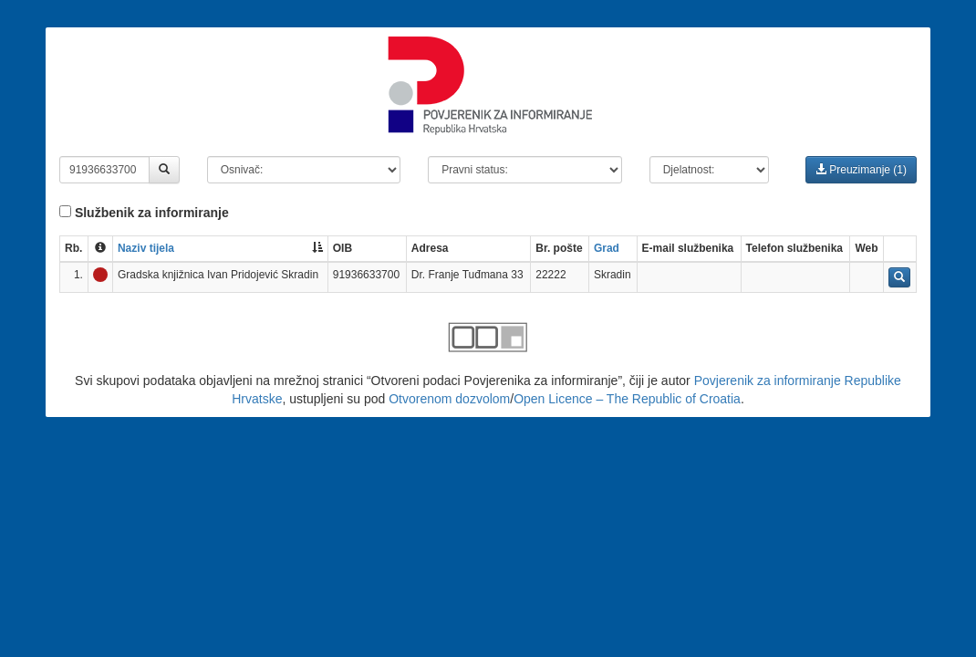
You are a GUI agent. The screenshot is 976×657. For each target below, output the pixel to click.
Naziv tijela (146, 248)
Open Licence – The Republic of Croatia (627, 398)
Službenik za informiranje (144, 212)
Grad (606, 248)
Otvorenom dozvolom (449, 398)
